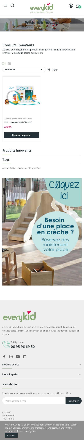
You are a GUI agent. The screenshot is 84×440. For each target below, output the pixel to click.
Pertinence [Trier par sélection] (24, 69)
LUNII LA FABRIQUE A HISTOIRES (18, 118)
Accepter (11, 435)
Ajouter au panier (21, 135)
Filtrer (54, 69)
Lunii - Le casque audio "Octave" (18, 122)
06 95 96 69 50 (23, 346)
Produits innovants (17, 150)
